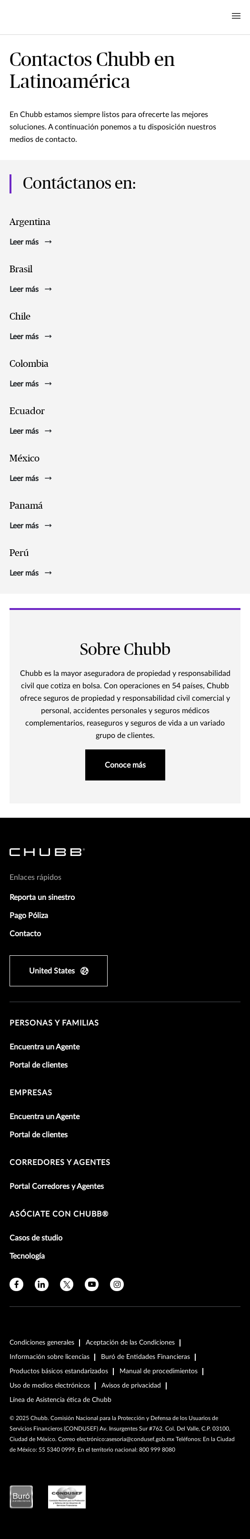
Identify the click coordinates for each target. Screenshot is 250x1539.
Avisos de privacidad (131, 1385)
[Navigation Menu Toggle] (236, 16)
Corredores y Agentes (60, 1162)
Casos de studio (36, 1238)
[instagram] (117, 1285)
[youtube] (92, 1285)
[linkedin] (42, 1285)
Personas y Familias (54, 1023)
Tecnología (27, 1256)
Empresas (31, 1093)
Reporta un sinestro (42, 897)
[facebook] (16, 1285)
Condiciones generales (42, 1342)
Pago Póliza (29, 915)
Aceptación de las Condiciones (130, 1342)
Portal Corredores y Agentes (57, 1186)
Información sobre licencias (50, 1357)
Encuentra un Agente (45, 1047)
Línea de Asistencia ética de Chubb (60, 1400)
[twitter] (67, 1285)
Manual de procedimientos (159, 1371)
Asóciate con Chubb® (59, 1214)
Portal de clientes (39, 1065)
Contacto (25, 934)
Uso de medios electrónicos (50, 1385)
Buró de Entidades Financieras (145, 1357)
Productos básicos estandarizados (59, 1371)
